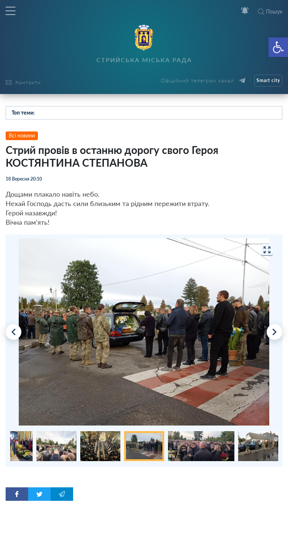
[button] (278, 47)
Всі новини (22, 135)
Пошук (270, 11)
